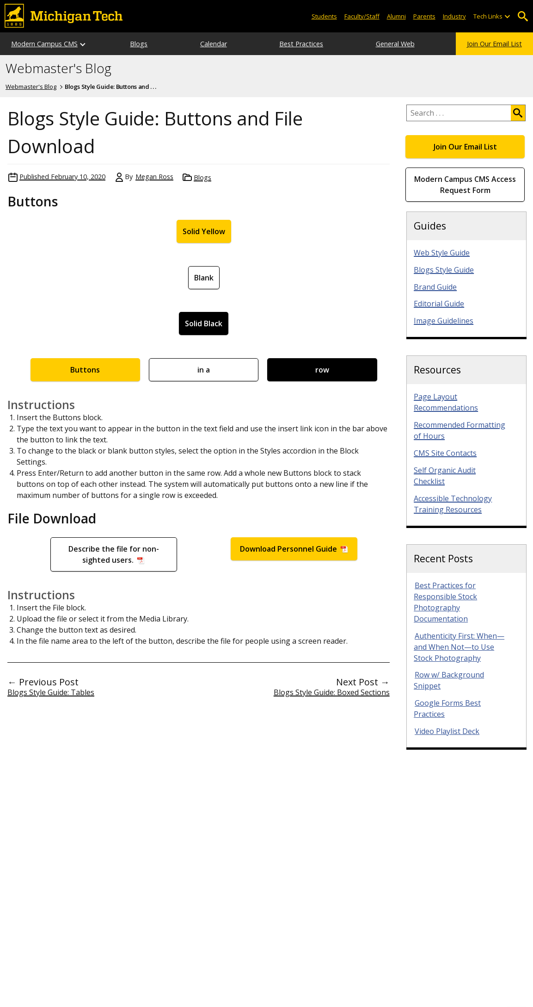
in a (203, 370)
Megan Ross (154, 176)
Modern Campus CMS (44, 43)
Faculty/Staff (362, 16)
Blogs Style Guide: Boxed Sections (332, 692)
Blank (204, 278)
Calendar (213, 43)
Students (324, 16)
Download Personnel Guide (289, 549)
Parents (424, 16)
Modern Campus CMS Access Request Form (465, 184)
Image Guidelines (443, 321)
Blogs (138, 43)
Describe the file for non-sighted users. (113, 554)
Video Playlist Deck (447, 731)
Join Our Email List (494, 43)
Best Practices (301, 43)
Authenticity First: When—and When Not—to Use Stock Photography (459, 647)
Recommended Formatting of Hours (459, 430)
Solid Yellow (204, 231)
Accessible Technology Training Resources (453, 504)
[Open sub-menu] (507, 16)
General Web (395, 43)
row (322, 370)
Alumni (396, 16)
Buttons (85, 370)
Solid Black (203, 323)
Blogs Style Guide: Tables (50, 692)
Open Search (522, 16)
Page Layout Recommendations (446, 402)
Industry (454, 16)
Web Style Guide (442, 253)
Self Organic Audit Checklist (445, 475)
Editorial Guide (439, 303)
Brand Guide (435, 287)
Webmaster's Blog (58, 68)
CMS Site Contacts (445, 453)
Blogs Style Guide (444, 270)
